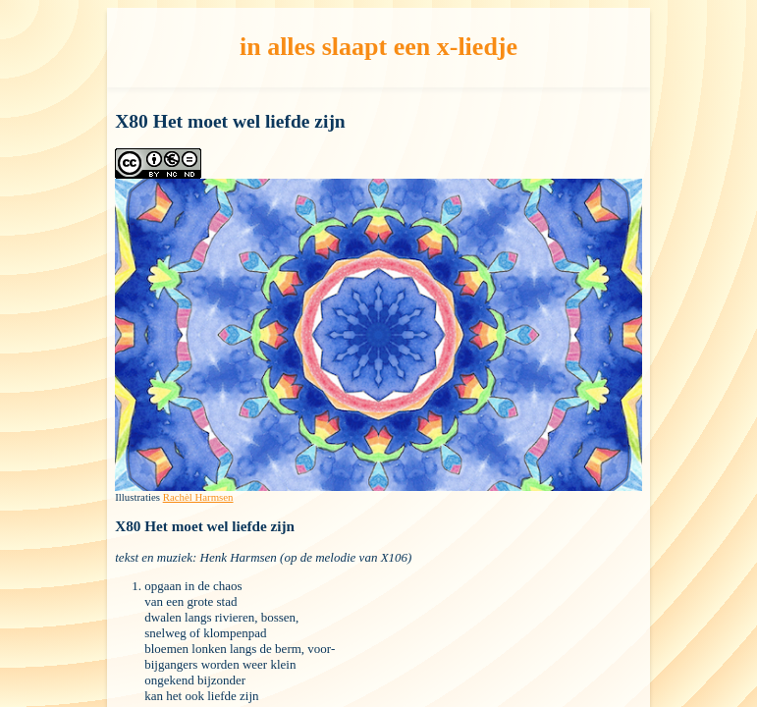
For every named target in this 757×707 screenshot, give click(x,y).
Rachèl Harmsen (198, 497)
